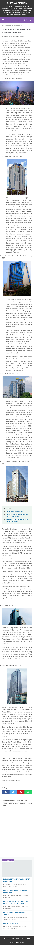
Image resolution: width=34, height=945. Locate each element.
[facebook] (6, 792)
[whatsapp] (28, 792)
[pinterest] (21, 792)
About (29, 938)
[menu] (3, 20)
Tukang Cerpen (17, 3)
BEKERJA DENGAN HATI (11, 924)
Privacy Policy (15, 938)
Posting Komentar (18, 36)
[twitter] (13, 792)
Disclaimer (6, 938)
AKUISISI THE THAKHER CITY (14, 511)
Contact (23, 938)
